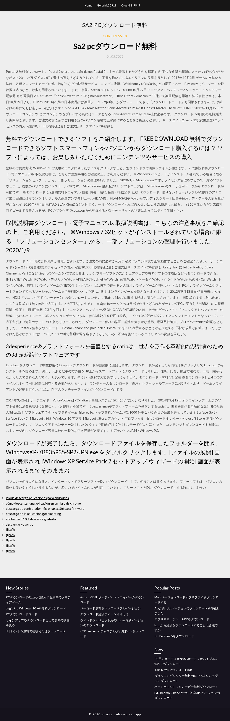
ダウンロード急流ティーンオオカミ (104, 614)
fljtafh (10, 529)
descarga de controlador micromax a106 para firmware (45, 508)
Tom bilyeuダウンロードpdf (173, 670)
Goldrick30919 (107, 5)
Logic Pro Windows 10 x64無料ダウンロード (36, 608)
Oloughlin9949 (130, 5)
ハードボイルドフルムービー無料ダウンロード (186, 687)
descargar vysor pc (19, 524)
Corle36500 (115, 36)
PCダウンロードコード (21, 614)
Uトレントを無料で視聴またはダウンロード (36, 631)
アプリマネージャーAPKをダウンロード (181, 619)
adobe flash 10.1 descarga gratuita (31, 519)
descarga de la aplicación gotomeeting (33, 514)
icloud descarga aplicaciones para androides (37, 498)
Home (88, 5)
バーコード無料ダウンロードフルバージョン (110, 608)
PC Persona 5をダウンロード (174, 636)
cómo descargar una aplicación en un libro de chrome (43, 503)
